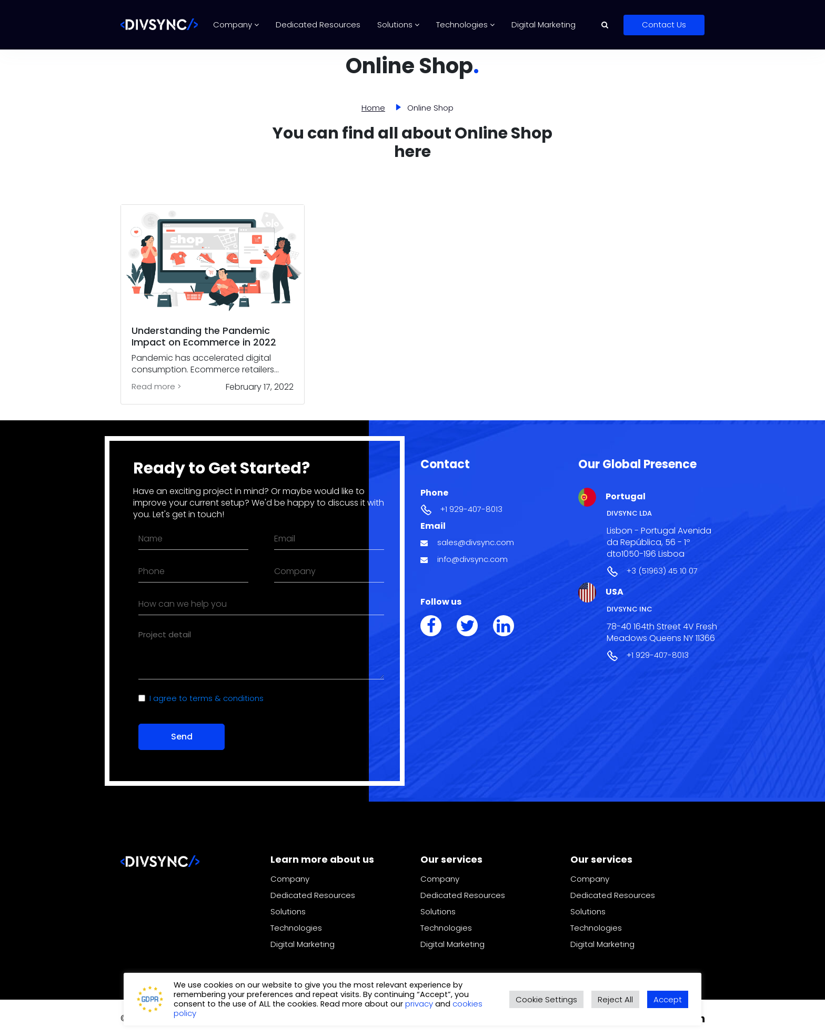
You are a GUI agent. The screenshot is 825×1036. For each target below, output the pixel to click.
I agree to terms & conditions (206, 698)
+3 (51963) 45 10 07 (662, 570)
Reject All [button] (615, 999)
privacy (420, 1003)
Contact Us (664, 24)
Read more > (156, 386)
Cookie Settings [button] (546, 999)
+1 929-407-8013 (471, 509)
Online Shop (430, 107)
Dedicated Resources (318, 24)
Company (236, 24)
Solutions (398, 24)
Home (373, 108)
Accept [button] (667, 999)
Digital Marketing (543, 24)
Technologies (465, 24)
